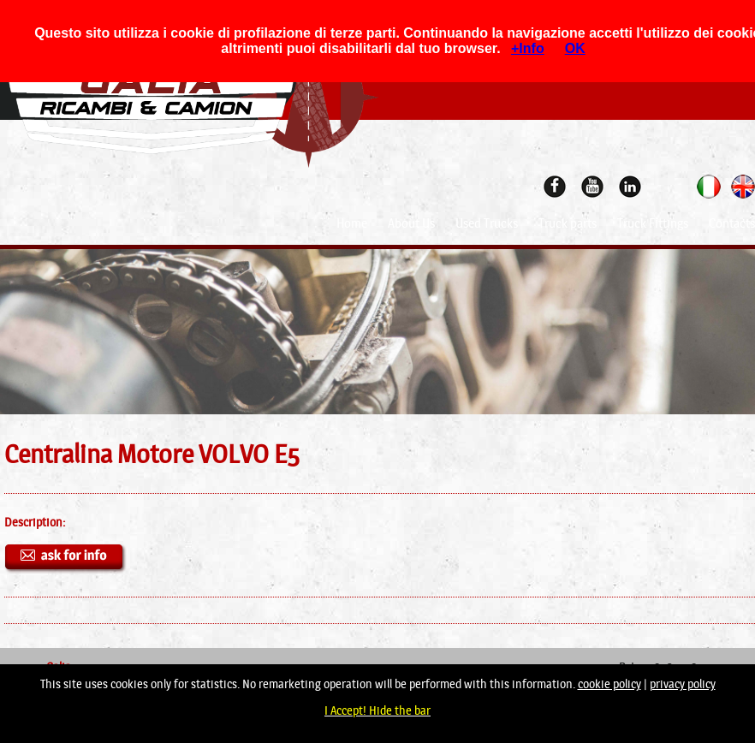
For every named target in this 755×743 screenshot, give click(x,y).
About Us (411, 223)
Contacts (732, 223)
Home (351, 223)
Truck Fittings (652, 223)
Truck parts (567, 223)
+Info (527, 48)
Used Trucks (486, 223)
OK (575, 48)
